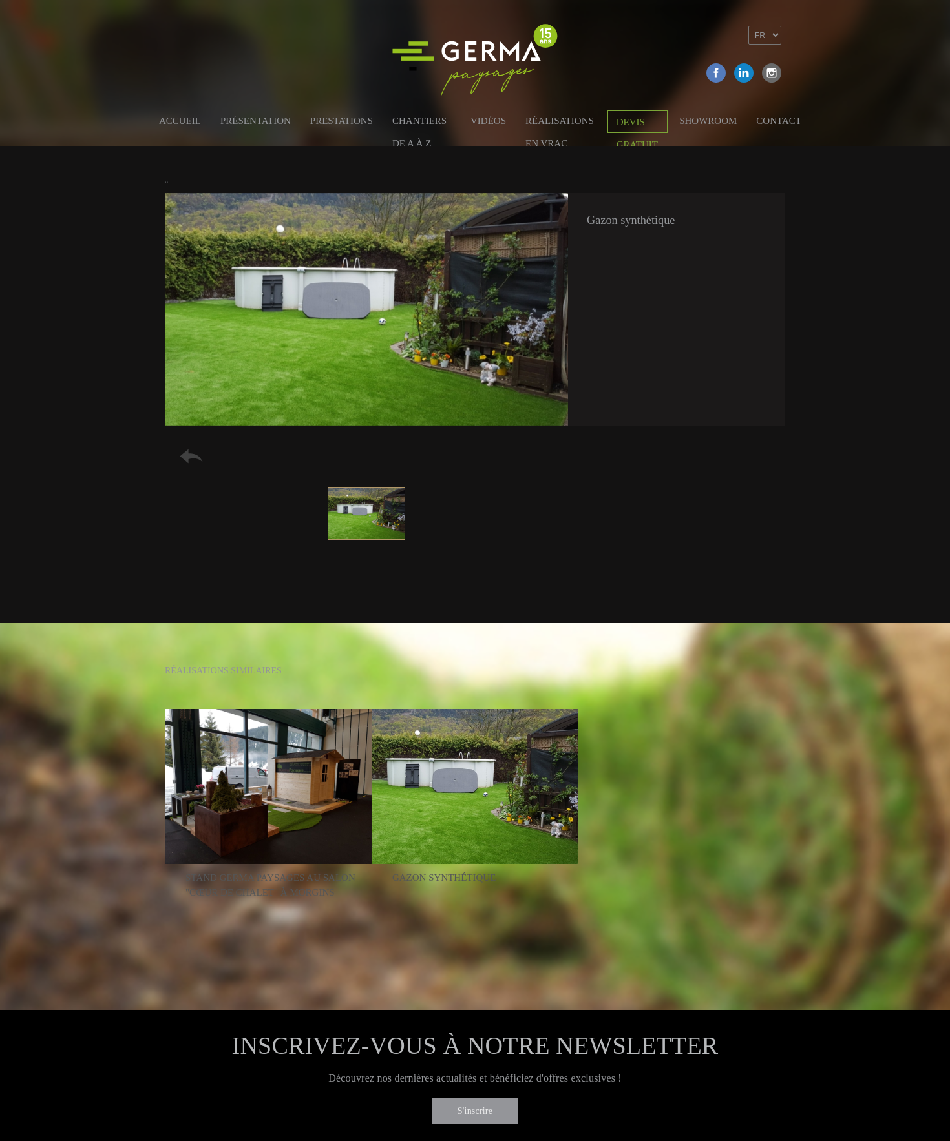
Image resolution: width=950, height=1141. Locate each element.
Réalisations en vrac (559, 123)
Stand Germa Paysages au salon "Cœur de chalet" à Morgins (270, 885)
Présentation (255, 121)
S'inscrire (475, 1111)
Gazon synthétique (444, 877)
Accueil (180, 121)
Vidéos (488, 121)
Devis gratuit (637, 125)
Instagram (771, 73)
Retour (191, 456)
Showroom (708, 121)
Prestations (341, 121)
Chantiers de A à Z (419, 123)
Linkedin (744, 73)
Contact (778, 121)
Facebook (716, 73)
